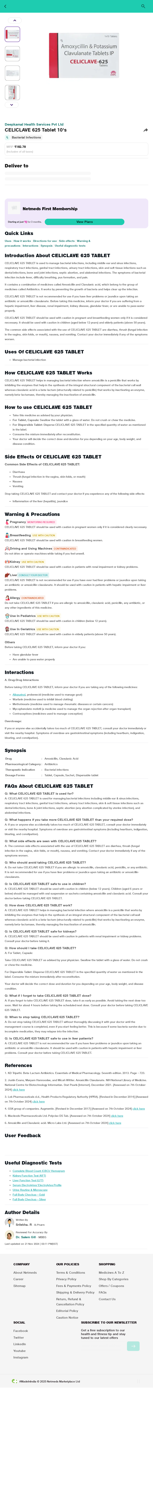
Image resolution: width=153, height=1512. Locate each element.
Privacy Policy (66, 1279)
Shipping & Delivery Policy (75, 1292)
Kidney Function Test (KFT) (29, 1175)
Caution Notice (67, 1317)
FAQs (102, 1292)
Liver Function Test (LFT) (28, 1180)
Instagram (20, 1357)
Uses (8, 240)
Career (18, 1279)
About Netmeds (25, 1272)
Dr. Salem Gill (26, 1237)
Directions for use (45, 240)
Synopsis (47, 245)
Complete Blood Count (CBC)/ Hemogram (39, 1170)
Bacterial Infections (26, 137)
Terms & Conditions (70, 1272)
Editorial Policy (67, 1311)
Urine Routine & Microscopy (30, 1189)
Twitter (18, 1337)
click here (19, 1089)
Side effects (67, 240)
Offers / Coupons (111, 1286)
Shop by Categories (113, 1279)
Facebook (20, 1331)
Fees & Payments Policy (73, 1286)
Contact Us (107, 1299)
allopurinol (19, 694)
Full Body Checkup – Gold (29, 1194)
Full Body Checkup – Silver (29, 1199)
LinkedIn (19, 1344)
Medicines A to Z (111, 1272)
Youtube (19, 1351)
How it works (22, 240)
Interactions (30, 245)
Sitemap (19, 1286)
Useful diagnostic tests (70, 245)
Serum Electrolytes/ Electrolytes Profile (37, 1185)
